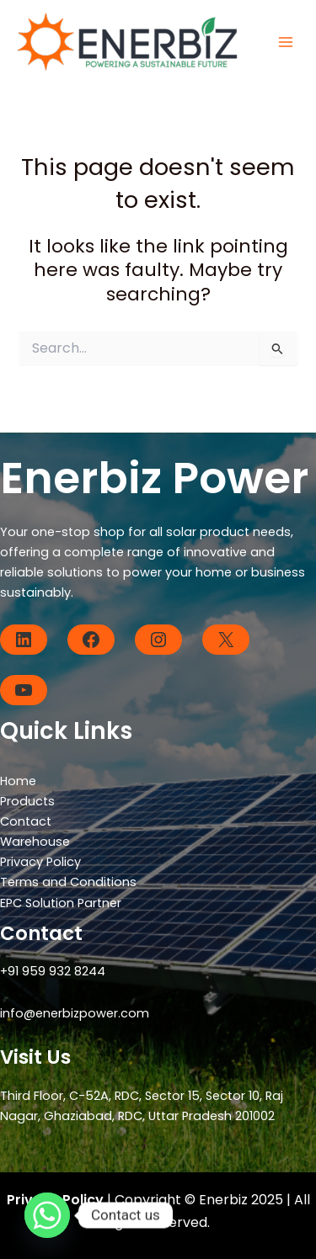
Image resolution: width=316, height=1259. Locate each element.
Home (18, 781)
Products (27, 801)
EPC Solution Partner (60, 903)
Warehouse (35, 841)
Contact (25, 821)
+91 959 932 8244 (52, 971)
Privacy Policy (40, 861)
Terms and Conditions (68, 882)
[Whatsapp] (47, 1215)
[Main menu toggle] (285, 42)
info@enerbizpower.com (74, 1013)
